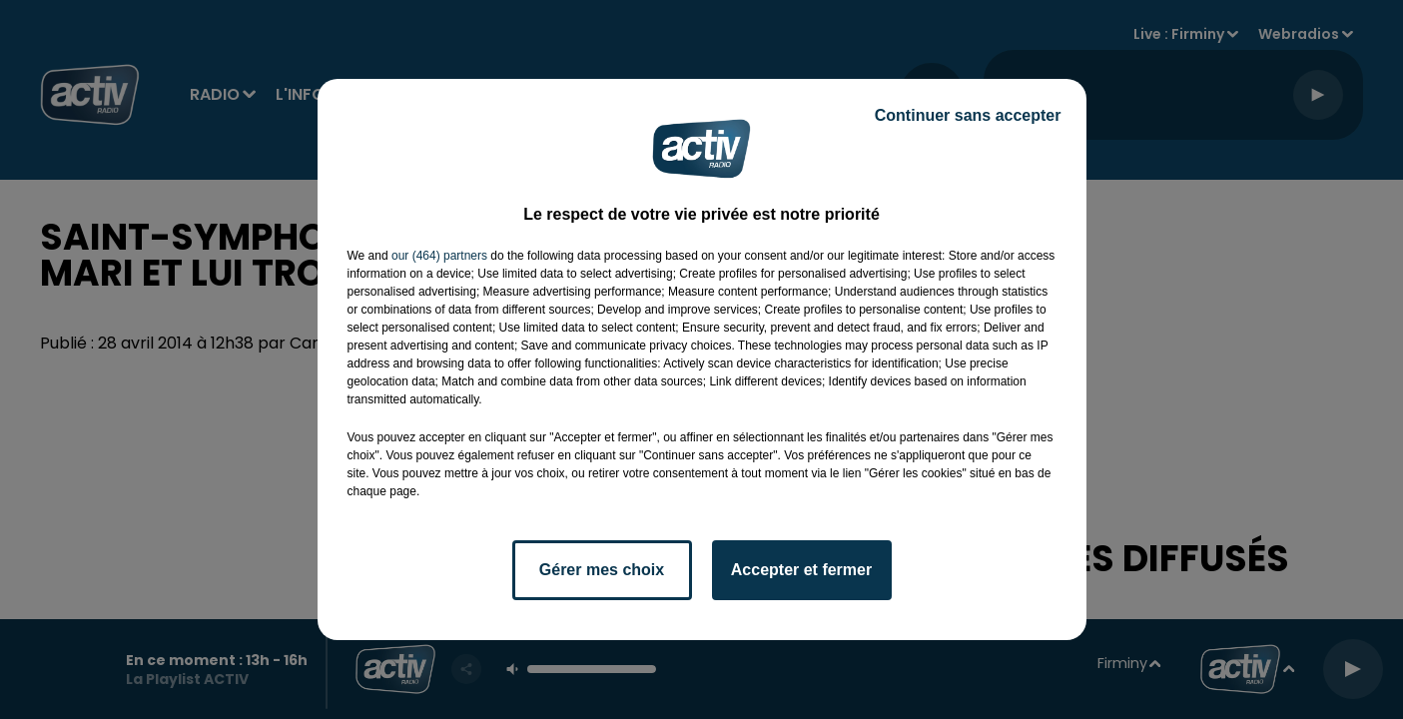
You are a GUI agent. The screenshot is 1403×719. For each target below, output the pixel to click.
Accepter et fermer (801, 569)
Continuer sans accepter (968, 115)
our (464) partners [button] (439, 256)
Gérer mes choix (601, 569)
